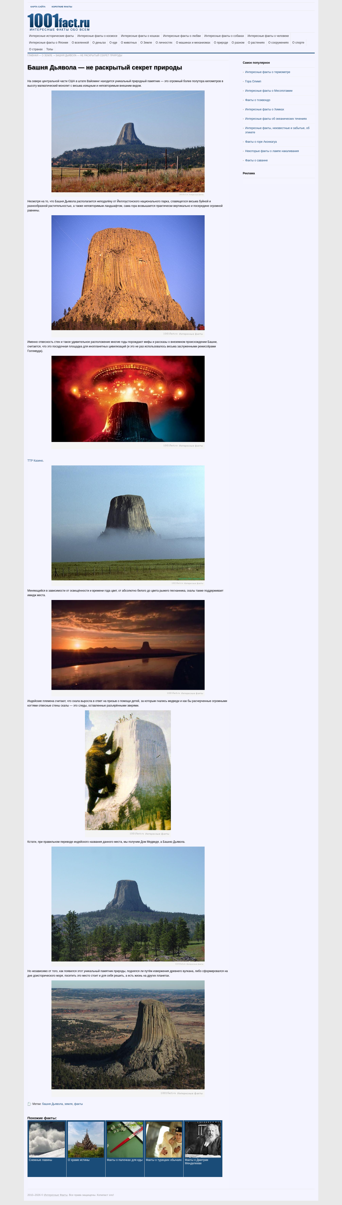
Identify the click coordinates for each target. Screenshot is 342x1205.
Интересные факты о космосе (97, 36)
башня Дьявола (52, 1104)
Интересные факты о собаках (224, 36)
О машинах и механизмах (193, 42)
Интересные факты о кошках (140, 36)
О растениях (256, 42)
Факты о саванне (256, 160)
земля (68, 1104)
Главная (33, 55)
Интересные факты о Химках (264, 109)
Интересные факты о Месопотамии (269, 90)
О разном (238, 42)
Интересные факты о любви (182, 36)
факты (78, 1104)
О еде (113, 42)
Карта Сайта (38, 7)
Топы (49, 49)
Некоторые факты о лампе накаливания (272, 151)
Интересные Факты (55, 1195)
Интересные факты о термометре (267, 72)
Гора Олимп (253, 81)
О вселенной (80, 42)
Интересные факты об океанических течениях (276, 118)
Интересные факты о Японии (48, 42)
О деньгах (99, 42)
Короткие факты (62, 7)
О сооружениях (278, 42)
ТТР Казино (35, 460)
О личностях (164, 42)
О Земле (146, 42)
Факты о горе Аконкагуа (261, 141)
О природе (221, 42)
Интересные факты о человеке (268, 36)
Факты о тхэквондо (257, 100)
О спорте (298, 42)
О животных (129, 42)
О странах (36, 49)
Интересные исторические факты (51, 36)
